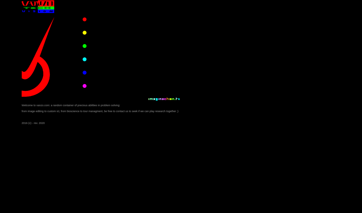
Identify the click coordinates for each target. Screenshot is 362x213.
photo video (94, 18)
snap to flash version (34, 117)
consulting (93, 58)
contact (91, 85)
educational (94, 72)
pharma (91, 45)
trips (89, 32)
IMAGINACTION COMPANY (165, 1)
